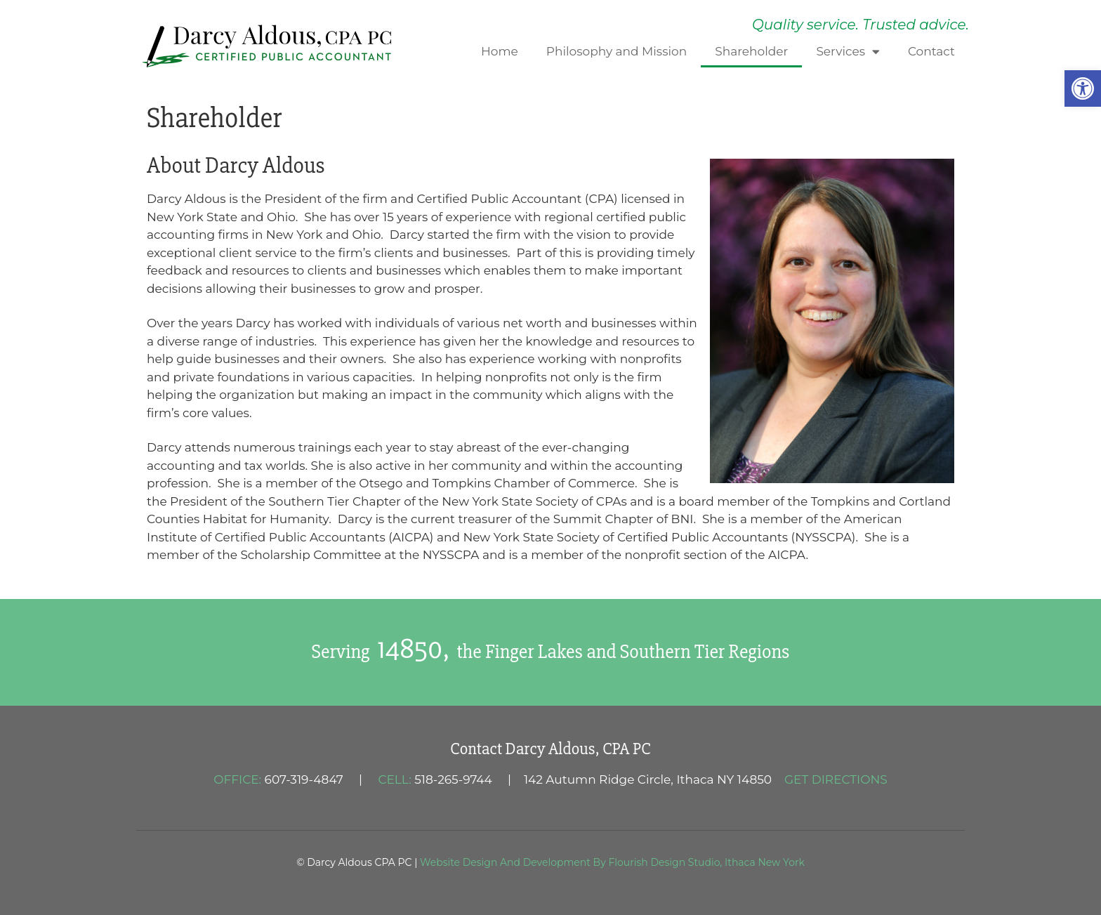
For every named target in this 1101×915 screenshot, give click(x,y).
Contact (931, 51)
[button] (1082, 88)
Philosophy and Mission (616, 51)
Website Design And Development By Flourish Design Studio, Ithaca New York (612, 862)
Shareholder (751, 51)
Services (848, 52)
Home (499, 51)
